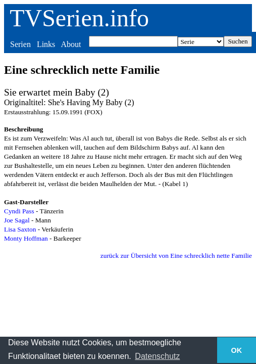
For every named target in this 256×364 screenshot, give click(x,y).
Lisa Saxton (20, 229)
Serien (20, 44)
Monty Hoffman (26, 238)
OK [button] (236, 350)
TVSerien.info (79, 18)
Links (46, 44)
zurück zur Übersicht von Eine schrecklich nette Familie (176, 255)
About (71, 44)
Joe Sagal (17, 220)
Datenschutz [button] (157, 356)
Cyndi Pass (19, 211)
